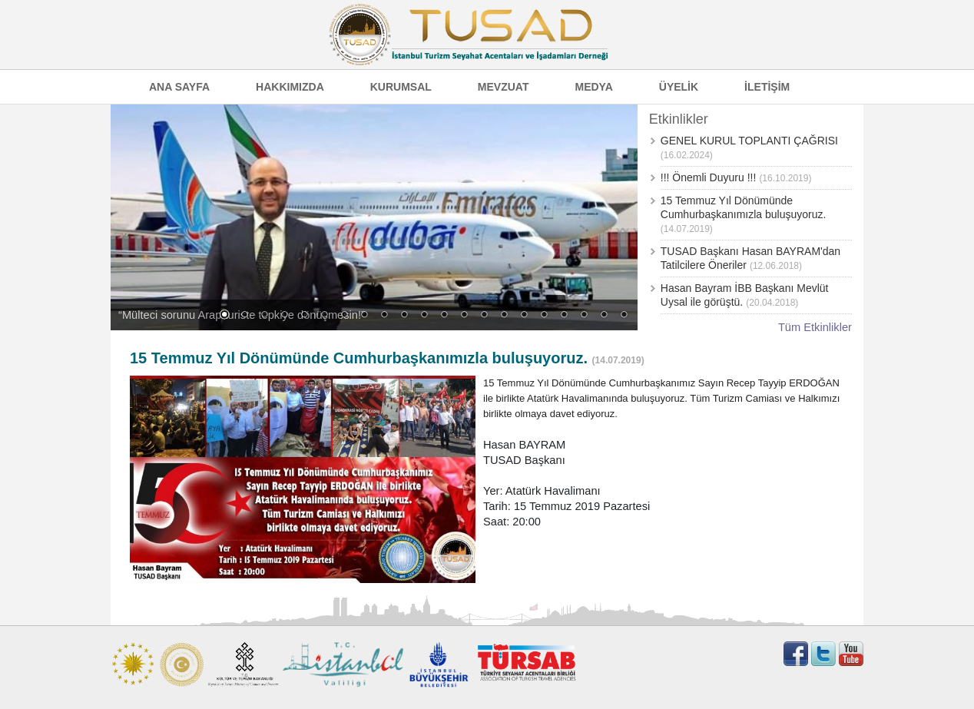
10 (404, 315)
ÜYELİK (678, 87)
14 (483, 315)
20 (603, 315)
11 (424, 315)
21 (623, 315)
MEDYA (593, 87)
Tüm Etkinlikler (815, 327)
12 (444, 315)
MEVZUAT (503, 87)
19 (583, 315)
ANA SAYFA (179, 87)
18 (563, 315)
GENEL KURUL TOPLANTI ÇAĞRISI (749, 140)
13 (464, 315)
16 (523, 315)
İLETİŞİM (767, 87)
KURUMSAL (401, 87)
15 (503, 315)
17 (543, 315)
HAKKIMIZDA (290, 87)
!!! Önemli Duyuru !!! (708, 177)
